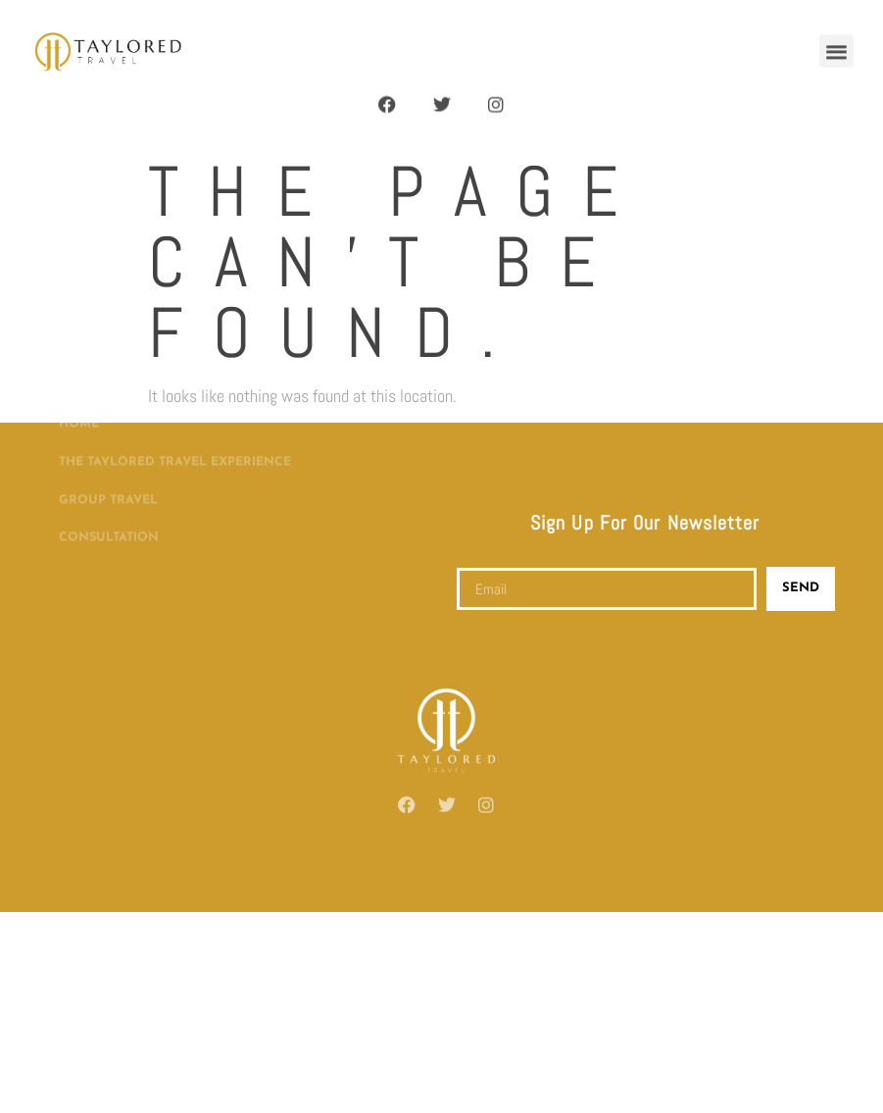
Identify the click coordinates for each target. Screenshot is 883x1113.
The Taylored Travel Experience (175, 422)
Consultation (109, 497)
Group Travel (108, 460)
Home (79, 383)
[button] (836, 46)
